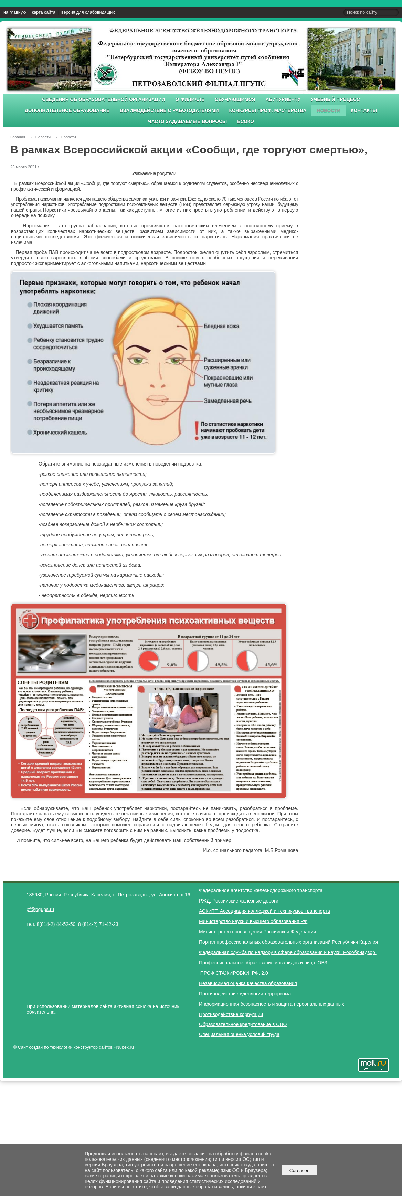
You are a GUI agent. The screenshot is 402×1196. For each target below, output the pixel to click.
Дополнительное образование (67, 110)
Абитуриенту (283, 99)
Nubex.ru (125, 1047)
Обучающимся (235, 99)
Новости (328, 110)
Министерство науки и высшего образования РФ (253, 921)
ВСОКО (245, 121)
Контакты (364, 110)
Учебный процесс (335, 99)
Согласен (299, 1170)
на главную (14, 12)
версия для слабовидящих (88, 12)
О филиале (190, 99)
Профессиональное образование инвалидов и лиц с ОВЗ (263, 962)
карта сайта (43, 12)
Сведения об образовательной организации (103, 99)
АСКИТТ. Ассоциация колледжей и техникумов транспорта (264, 911)
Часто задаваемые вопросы (187, 121)
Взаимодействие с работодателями (169, 110)
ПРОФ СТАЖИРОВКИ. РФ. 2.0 (234, 973)
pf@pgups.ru (40, 909)
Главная (17, 137)
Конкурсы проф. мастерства (268, 110)
